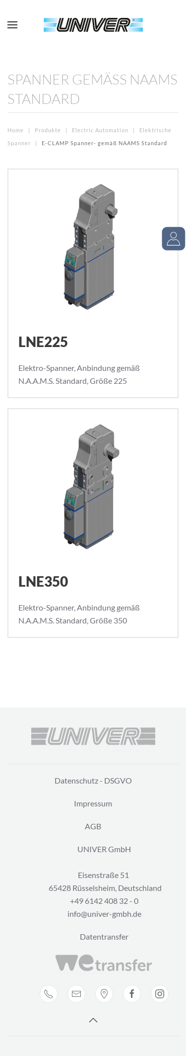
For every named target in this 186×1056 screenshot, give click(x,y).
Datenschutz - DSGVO (93, 780)
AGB (93, 826)
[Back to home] (93, 25)
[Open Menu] (12, 25)
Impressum (93, 803)
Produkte (48, 130)
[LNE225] (93, 283)
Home (15, 130)
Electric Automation (100, 130)
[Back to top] (93, 1020)
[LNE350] (93, 523)
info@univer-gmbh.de (104, 913)
